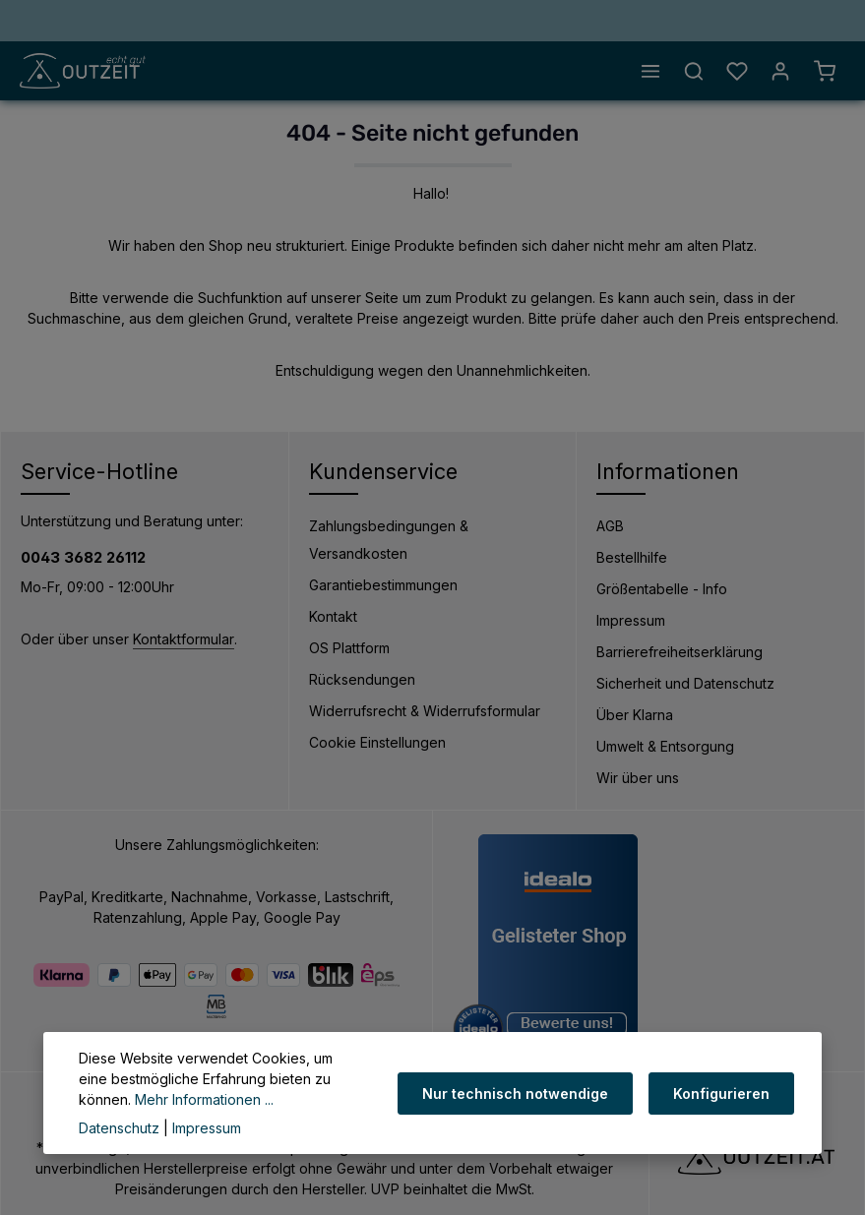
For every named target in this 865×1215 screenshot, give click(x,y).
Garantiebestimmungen (383, 585)
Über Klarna (634, 714)
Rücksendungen (362, 679)
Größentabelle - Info (661, 588)
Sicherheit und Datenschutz (685, 683)
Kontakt (333, 616)
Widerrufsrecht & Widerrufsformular (424, 710)
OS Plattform (349, 647)
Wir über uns (637, 777)
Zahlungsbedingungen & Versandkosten (388, 539)
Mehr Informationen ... (204, 1099)
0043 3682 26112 (83, 558)
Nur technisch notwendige (515, 1093)
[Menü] (650, 71)
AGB (610, 525)
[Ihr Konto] (780, 71)
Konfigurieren (721, 1093)
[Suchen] (693, 71)
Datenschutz (119, 1128)
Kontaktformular (183, 639)
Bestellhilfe (631, 557)
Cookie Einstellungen (377, 742)
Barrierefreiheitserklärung (679, 651)
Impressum (630, 620)
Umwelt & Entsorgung (665, 746)
